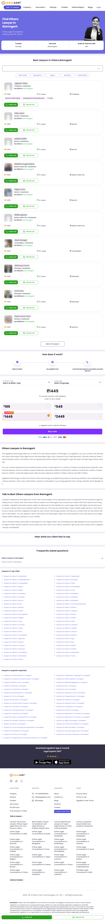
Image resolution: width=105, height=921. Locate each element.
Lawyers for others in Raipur (13, 587)
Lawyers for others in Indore (13, 611)
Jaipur (52, 75)
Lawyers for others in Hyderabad (15, 576)
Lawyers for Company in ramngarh (16, 714)
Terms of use (81, 797)
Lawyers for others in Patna (65, 583)
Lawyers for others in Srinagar (14, 597)
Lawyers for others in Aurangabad (16, 583)
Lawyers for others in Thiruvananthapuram (71, 604)
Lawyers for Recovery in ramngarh (16, 700)
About (56, 794)
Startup (54, 7)
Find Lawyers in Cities (18, 811)
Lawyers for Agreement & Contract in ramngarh (73, 717)
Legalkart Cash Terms (85, 800)
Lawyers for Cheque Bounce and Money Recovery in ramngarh (25, 738)
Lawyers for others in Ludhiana (67, 625)
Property (27, 7)
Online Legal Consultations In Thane (63, 863)
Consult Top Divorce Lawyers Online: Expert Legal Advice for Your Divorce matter (19, 825)
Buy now (52, 431)
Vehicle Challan (17, 880)
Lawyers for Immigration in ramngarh (69, 707)
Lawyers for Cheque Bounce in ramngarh (70, 696)
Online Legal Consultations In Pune (40, 848)
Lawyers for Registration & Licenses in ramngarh (73, 714)
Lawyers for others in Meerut (66, 645)
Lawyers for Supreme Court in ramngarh (70, 703)
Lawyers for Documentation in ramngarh (18, 693)
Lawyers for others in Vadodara (15, 593)
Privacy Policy (81, 794)
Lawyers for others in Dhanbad (67, 597)
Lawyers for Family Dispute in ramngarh (18, 675)
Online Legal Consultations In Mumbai (16, 841)
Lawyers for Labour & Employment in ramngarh (20, 717)
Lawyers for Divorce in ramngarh (67, 710)
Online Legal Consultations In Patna (19, 871)
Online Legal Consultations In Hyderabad (60, 841)
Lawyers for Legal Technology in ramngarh (71, 720)
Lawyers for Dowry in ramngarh (15, 724)
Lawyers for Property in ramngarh (68, 700)
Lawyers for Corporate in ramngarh (16, 689)
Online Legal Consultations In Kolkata (16, 849)
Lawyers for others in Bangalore (67, 600)
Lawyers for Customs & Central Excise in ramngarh (21, 679)
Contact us (58, 797)
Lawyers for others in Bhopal (13, 607)
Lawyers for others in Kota (13, 604)
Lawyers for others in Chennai (66, 632)
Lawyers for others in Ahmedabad (68, 587)
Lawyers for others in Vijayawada (67, 576)
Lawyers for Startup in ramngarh (15, 686)
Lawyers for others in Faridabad (67, 593)
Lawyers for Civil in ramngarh (14, 696)
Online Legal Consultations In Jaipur (41, 856)
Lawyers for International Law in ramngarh (18, 710)
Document (41, 7)
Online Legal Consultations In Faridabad (60, 833)
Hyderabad (82, 75)
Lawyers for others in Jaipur (13, 628)
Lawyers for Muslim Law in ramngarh (16, 682)
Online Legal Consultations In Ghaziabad (82, 833)
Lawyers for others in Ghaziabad (15, 656)
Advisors (57, 804)
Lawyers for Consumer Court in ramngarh (70, 693)
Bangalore (37, 75)
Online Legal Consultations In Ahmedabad (60, 849)
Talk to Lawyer (16, 816)
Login (98, 7)
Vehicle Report (78, 7)
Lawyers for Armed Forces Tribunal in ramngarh (20, 703)
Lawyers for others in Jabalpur (66, 611)
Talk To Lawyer (12, 7)
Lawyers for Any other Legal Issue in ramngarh (72, 731)
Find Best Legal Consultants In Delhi (84, 871)
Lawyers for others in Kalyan (66, 614)
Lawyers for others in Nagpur (14, 618)
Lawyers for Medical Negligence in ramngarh (72, 682)
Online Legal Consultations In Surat (85, 848)
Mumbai (67, 75)
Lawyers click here (62, 811)
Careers (57, 807)
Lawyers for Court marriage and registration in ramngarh (24, 727)
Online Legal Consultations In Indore (41, 863)
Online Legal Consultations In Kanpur (82, 857)
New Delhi (23, 75)
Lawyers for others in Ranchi (13, 600)
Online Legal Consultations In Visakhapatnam (82, 864)
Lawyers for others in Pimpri (13, 659)
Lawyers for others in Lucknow (14, 645)
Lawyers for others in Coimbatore (15, 635)
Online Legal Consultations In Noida (41, 832)
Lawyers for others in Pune (13, 621)
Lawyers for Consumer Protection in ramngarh (72, 724)
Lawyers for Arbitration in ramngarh (16, 731)
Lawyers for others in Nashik (66, 618)
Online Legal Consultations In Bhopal (16, 864)
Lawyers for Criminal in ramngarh (15, 734)
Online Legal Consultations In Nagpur (16, 857)
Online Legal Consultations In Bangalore (38, 841)
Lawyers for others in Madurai (66, 635)
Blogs (90, 7)
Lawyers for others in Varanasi (14, 649)
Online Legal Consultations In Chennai (82, 841)
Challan (64, 7)
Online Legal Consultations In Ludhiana (60, 872)
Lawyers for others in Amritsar (14, 625)
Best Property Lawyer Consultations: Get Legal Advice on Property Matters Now (40, 825)
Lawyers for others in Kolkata (66, 649)
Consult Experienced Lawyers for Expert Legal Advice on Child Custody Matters (62, 825)
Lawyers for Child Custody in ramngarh (70, 679)
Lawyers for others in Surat (65, 590)
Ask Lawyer (14, 804)
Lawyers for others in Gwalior (66, 607)
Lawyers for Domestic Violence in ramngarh (19, 720)
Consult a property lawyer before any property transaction (84, 824)
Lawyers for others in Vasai (65, 621)
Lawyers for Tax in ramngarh (66, 689)
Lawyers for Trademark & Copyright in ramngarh (73, 675)
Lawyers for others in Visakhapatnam (17, 580)
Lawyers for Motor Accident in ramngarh (70, 727)
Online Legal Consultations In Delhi (18, 832)
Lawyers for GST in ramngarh (66, 686)
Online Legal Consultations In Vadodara (38, 872)
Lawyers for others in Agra (65, 639)
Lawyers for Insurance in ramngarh (16, 707)
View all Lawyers (52, 344)
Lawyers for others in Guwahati (67, 580)
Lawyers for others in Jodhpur (66, 628)
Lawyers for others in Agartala (14, 639)
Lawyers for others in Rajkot (13, 590)
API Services (14, 807)
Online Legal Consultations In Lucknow (60, 857)
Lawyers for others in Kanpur (14, 642)
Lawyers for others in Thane (65, 656)
